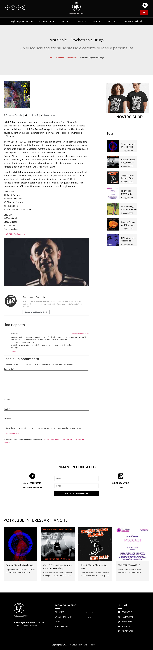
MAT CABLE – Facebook (15, 234)
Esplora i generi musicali (23, 21)
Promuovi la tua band (132, 21)
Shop (111, 21)
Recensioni (60, 58)
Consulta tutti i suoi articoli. (36, 312)
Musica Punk (72, 58)
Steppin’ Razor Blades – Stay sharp (127, 178)
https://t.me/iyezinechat (32, 487)
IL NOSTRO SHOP (127, 117)
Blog (65, 21)
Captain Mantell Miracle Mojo (20, 565)
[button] (145, 5)
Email (7, 409)
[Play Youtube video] (46, 262)
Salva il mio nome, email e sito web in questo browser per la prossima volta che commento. (44, 428)
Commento (9, 369)
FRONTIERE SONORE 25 (129, 565)
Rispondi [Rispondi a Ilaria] (13, 351)
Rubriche (48, 21)
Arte (96, 21)
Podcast (81, 21)
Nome (7, 400)
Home (51, 58)
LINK (121, 487)
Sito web (7, 419)
